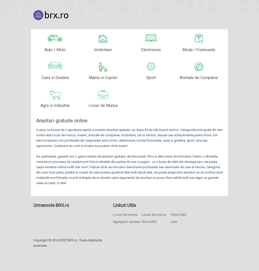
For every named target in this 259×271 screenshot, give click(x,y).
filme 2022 (149, 222)
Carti (174, 222)
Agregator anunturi (126, 222)
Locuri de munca (125, 215)
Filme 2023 (178, 215)
